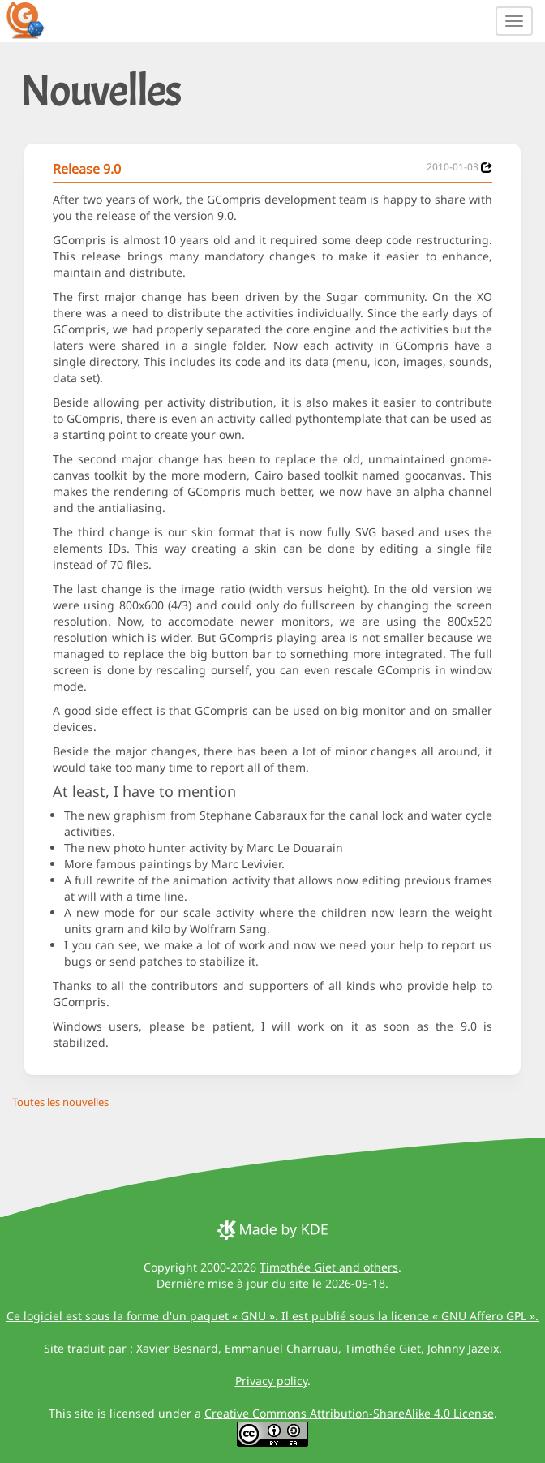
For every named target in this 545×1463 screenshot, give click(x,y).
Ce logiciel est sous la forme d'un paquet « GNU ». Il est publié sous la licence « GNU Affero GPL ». (272, 1315)
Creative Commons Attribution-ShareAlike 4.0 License (349, 1413)
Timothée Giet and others (329, 1267)
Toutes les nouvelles (60, 1102)
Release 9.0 (87, 169)
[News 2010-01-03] (486, 167)
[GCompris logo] (35, 19)
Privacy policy (271, 1380)
